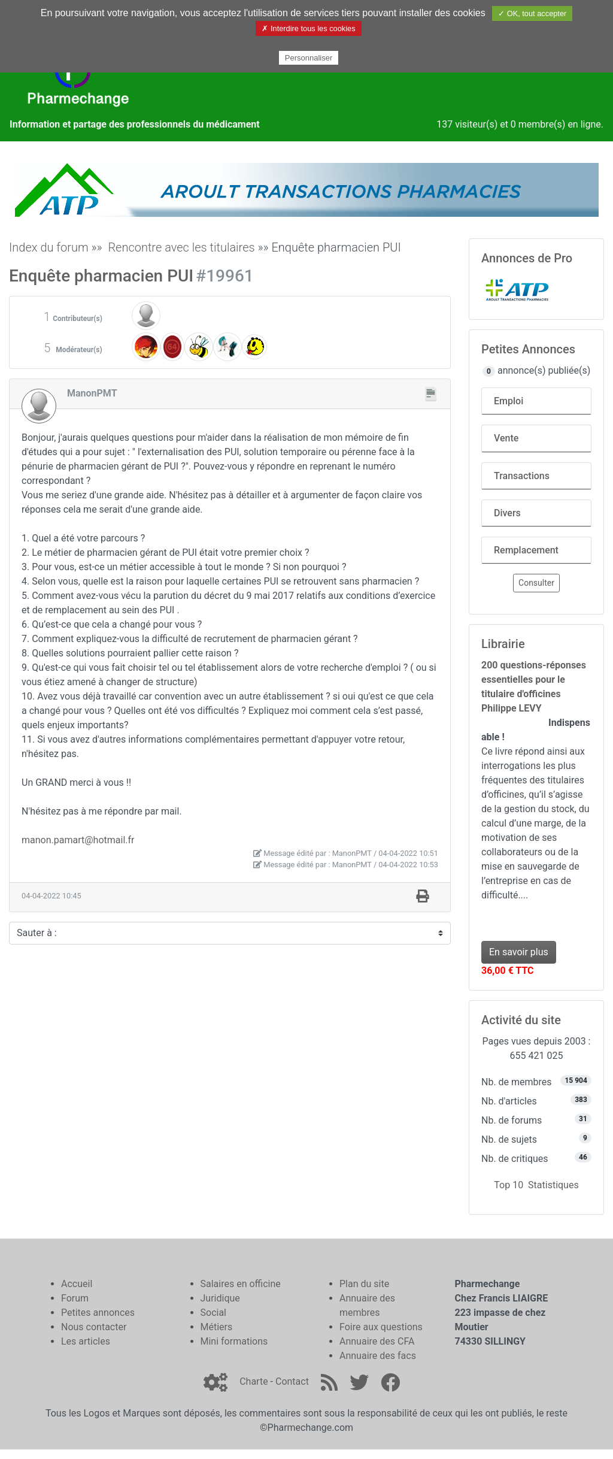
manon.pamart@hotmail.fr (78, 840)
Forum (75, 1298)
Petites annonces (98, 1312)
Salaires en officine (241, 1284)
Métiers (217, 1327)
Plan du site (364, 1284)
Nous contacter (93, 1327)
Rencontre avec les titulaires (181, 247)
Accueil (76, 1284)
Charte (253, 1381)
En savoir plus (518, 952)
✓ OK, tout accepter (532, 13)
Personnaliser (309, 57)
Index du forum (49, 247)
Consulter (536, 583)
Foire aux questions (381, 1327)
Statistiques (553, 1185)
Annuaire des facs (377, 1355)
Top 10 (508, 1185)
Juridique (220, 1298)
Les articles (85, 1341)
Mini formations (234, 1341)
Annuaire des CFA (376, 1341)
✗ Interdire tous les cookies (308, 28)
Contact (292, 1381)
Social (213, 1312)
